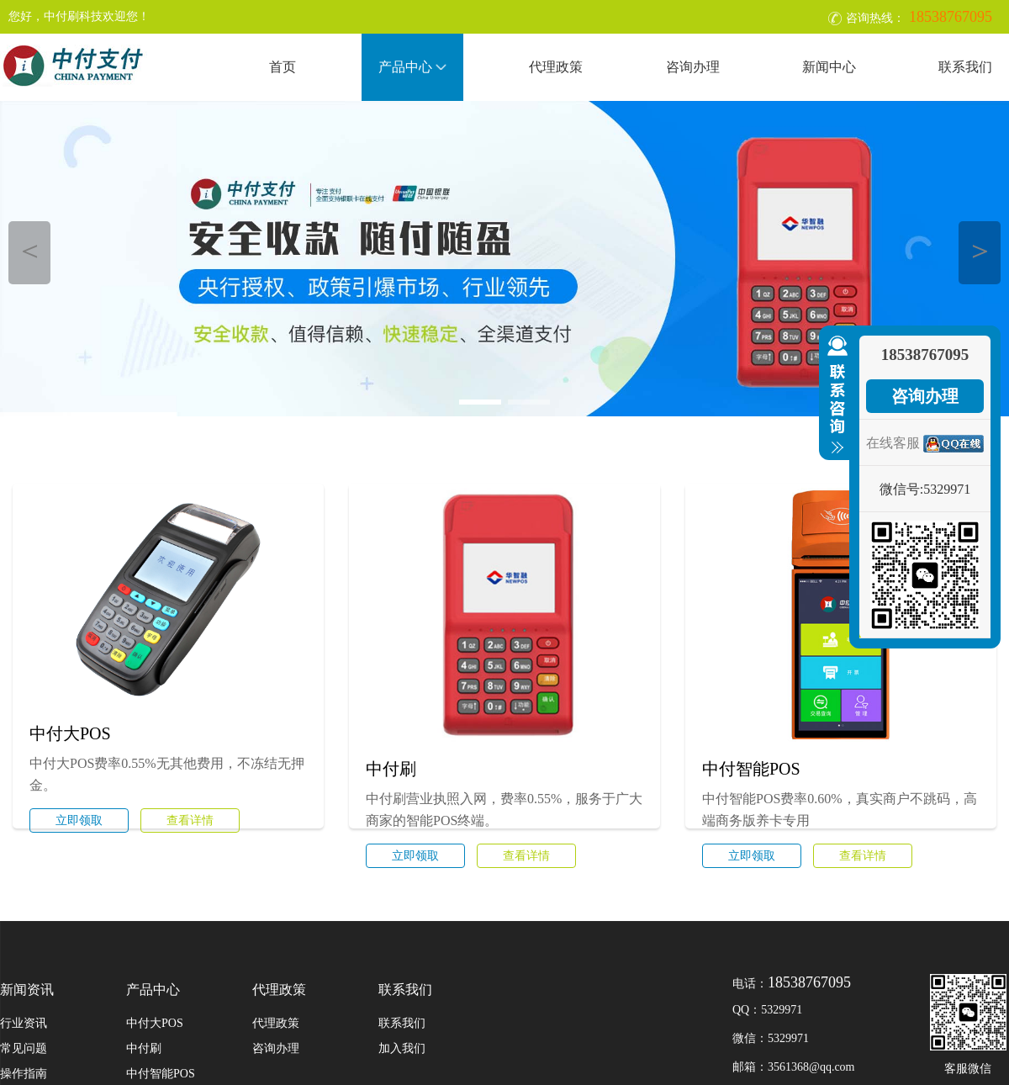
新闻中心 (829, 67)
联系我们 (965, 67)
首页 (282, 67)
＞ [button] (980, 250)
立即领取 (79, 820)
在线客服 (893, 443)
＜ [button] (30, 250)
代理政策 (556, 67)
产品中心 (412, 67)
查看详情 (190, 820)
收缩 (834, 395)
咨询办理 (693, 67)
